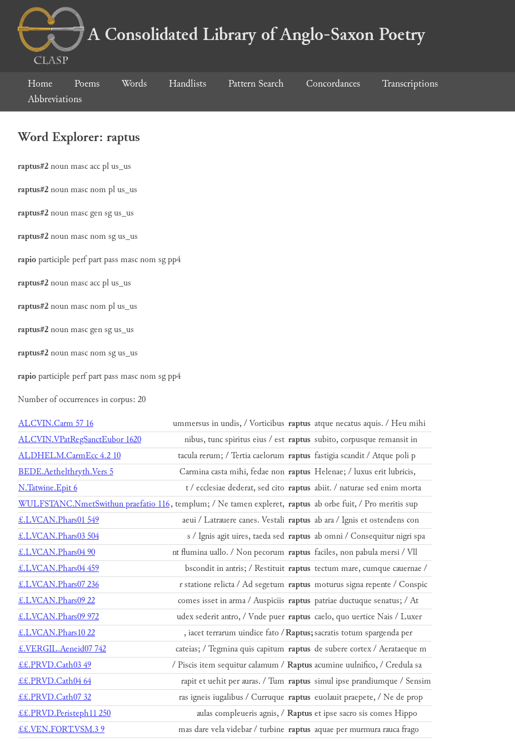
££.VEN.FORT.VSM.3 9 (61, 729)
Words (134, 84)
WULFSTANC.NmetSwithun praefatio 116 (93, 504)
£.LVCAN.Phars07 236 (58, 584)
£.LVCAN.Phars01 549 (58, 520)
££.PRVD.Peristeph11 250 (64, 713)
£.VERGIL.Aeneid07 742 (62, 649)
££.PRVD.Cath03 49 (54, 665)
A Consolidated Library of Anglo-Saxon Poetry (221, 34)
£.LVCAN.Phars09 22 (56, 600)
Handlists (187, 84)
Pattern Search (256, 84)
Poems (86, 84)
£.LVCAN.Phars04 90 (56, 552)
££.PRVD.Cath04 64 (54, 681)
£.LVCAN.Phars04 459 (58, 568)
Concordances (333, 84)
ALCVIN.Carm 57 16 (55, 423)
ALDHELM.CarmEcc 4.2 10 (69, 455)
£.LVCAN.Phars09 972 (58, 616)
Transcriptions (410, 84)
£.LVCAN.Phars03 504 (58, 536)
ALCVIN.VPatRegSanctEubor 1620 (79, 439)
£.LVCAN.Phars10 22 (56, 632)
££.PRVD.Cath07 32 (54, 697)
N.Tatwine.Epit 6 (47, 488)
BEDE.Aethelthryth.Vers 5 (65, 471)
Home (40, 84)
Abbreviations (55, 99)
